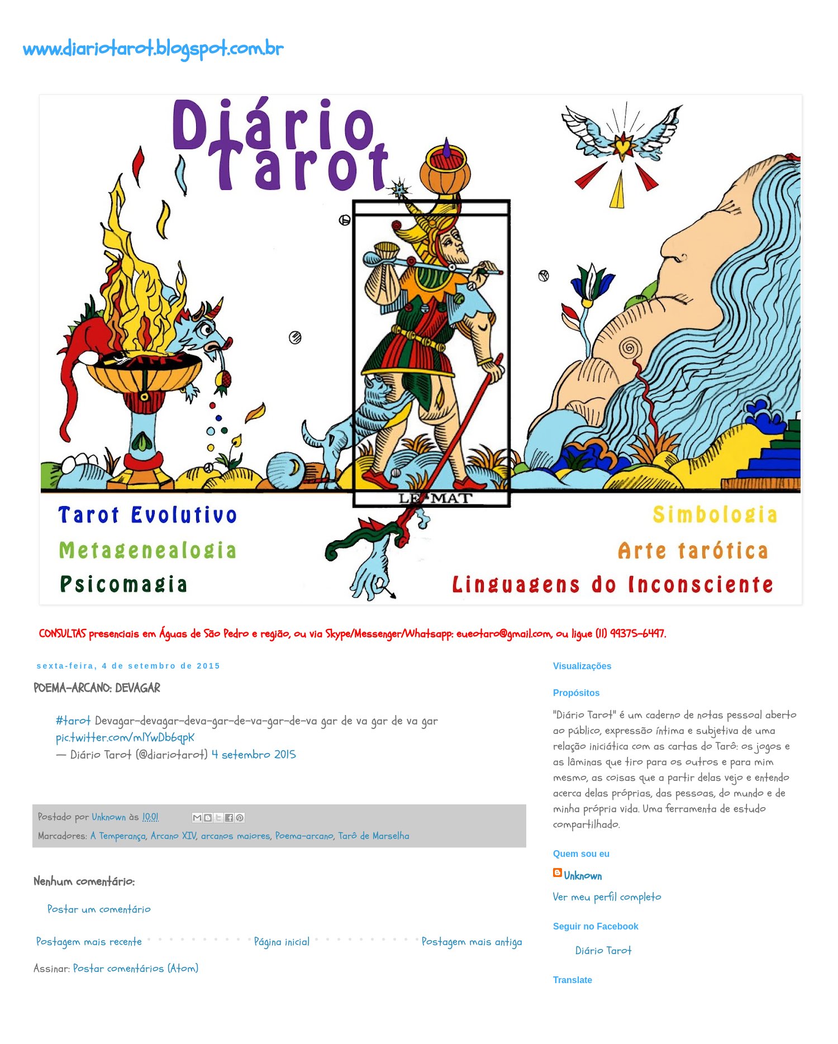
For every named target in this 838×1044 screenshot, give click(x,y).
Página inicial (282, 941)
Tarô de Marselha (374, 836)
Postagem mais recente (89, 941)
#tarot (73, 720)
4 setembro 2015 (254, 754)
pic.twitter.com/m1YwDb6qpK (125, 737)
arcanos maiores (235, 836)
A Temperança (118, 836)
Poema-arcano (304, 836)
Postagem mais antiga (472, 941)
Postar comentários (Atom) (135, 968)
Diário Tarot (603, 950)
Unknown (583, 875)
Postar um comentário (99, 909)
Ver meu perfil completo (607, 896)
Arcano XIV (173, 836)
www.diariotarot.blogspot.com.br (152, 48)
